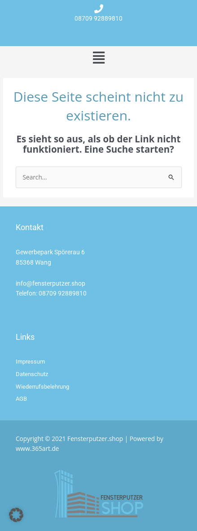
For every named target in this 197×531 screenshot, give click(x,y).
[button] (98, 57)
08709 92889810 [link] (63, 293)
